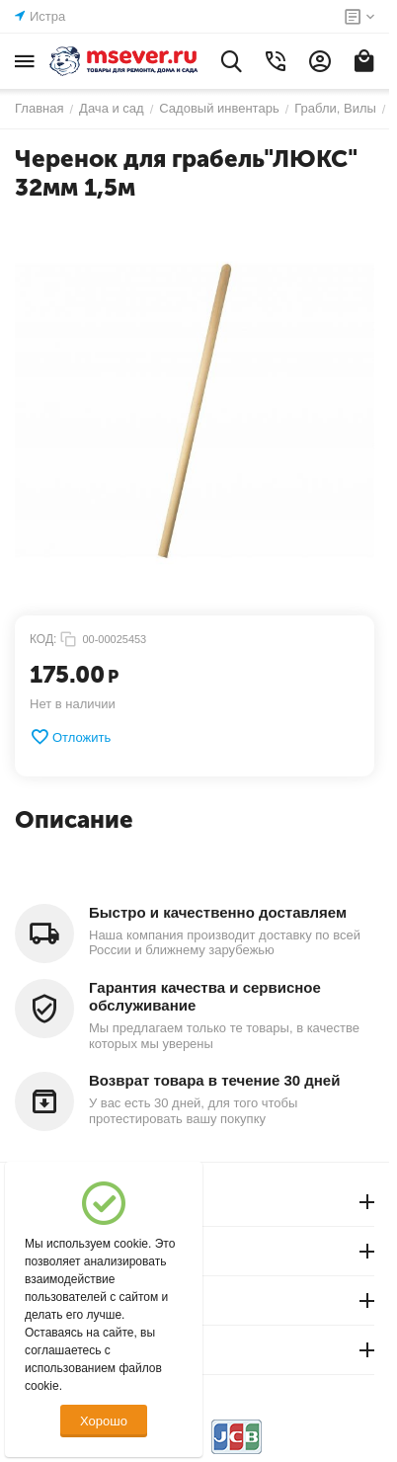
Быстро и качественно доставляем (218, 912)
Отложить (70, 737)
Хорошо (103, 1421)
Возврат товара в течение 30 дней (214, 1080)
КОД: (43, 639)
